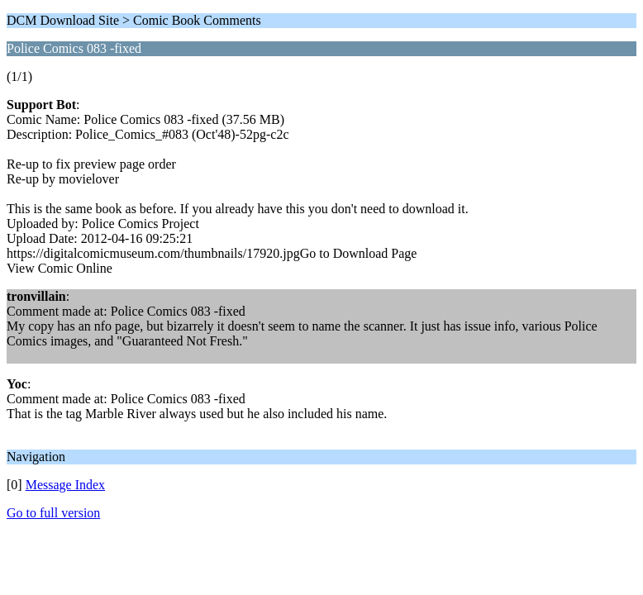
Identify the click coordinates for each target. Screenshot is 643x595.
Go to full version (53, 513)
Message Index (65, 485)
